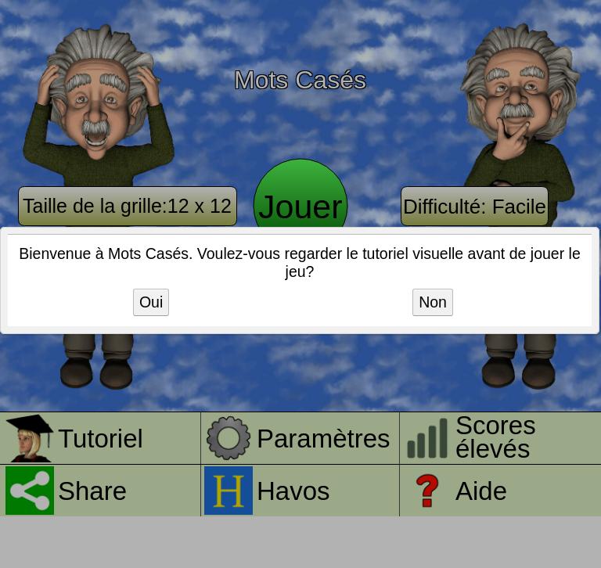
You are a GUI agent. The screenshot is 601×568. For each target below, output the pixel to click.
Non (433, 302)
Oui (151, 302)
